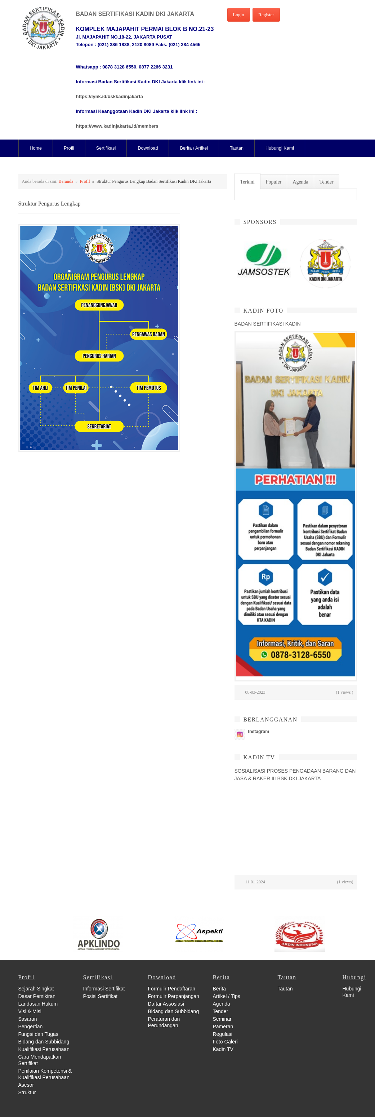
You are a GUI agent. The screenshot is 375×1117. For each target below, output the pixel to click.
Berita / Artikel (194, 148)
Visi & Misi (29, 1011)
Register (266, 14)
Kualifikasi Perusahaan (44, 1049)
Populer (274, 182)
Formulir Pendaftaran (172, 989)
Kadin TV (223, 1049)
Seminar (222, 1019)
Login (238, 14)
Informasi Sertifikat (104, 989)
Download (148, 148)
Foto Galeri (225, 1042)
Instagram (258, 731)
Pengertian (30, 1026)
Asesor (26, 1085)
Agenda (300, 182)
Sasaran (27, 1019)
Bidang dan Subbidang (44, 1042)
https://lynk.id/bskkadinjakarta (109, 96)
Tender (327, 182)
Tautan (237, 148)
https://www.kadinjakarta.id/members (117, 126)
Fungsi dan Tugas (38, 1034)
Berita (219, 989)
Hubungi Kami (279, 148)
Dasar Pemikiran (36, 996)
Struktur (27, 1092)
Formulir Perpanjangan (173, 996)
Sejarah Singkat (36, 989)
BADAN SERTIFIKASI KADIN (268, 324)
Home (36, 148)
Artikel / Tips (226, 996)
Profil (69, 148)
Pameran (223, 1026)
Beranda (66, 181)
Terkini (247, 182)
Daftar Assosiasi (166, 1004)
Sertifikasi (106, 148)
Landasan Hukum (38, 1004)
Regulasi (222, 1034)
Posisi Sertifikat (100, 996)
